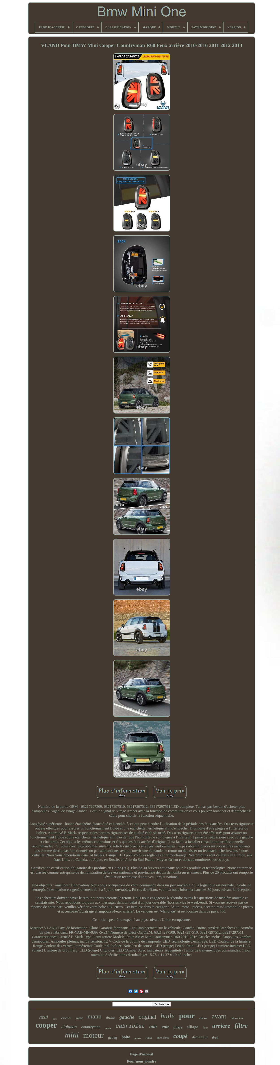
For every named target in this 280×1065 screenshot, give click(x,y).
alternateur (237, 1018)
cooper (46, 1025)
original (147, 1017)
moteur (93, 1035)
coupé (180, 1036)
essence (66, 1018)
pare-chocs (163, 1037)
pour (187, 1015)
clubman (69, 1026)
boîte (126, 1037)
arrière (221, 1025)
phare (178, 1027)
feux (55, 1018)
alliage (192, 1026)
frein (205, 1027)
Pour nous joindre (141, 1061)
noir (153, 1026)
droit (215, 1037)
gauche (126, 1017)
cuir (165, 1026)
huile (167, 1016)
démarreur (200, 1037)
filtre (241, 1025)
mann (94, 1016)
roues (148, 1037)
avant (219, 1016)
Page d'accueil (141, 1054)
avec (79, 1018)
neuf (43, 1017)
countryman (91, 1027)
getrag (112, 1037)
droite (110, 1018)
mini (72, 1035)
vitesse (203, 1018)
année (108, 1028)
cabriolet (130, 1026)
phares (138, 1038)
